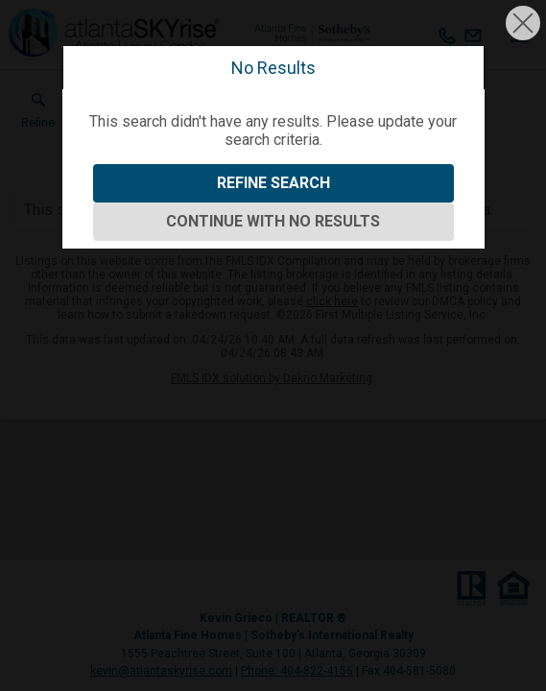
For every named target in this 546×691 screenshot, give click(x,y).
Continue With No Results (273, 221)
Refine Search (273, 183)
